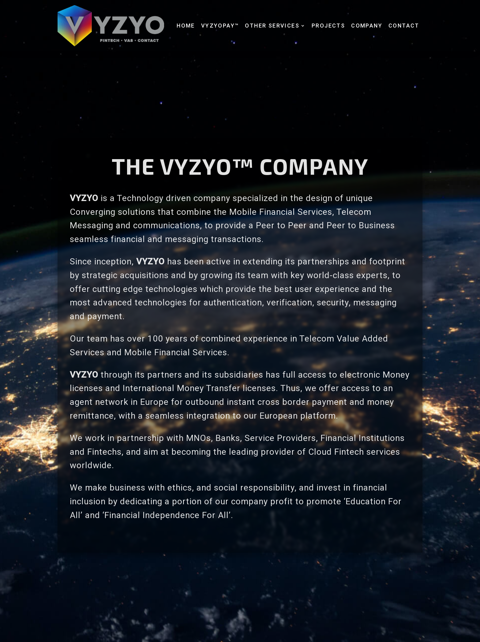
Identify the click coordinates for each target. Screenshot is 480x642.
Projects (328, 25)
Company (366, 25)
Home (186, 25)
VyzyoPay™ (220, 25)
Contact (403, 25)
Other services (272, 25)
